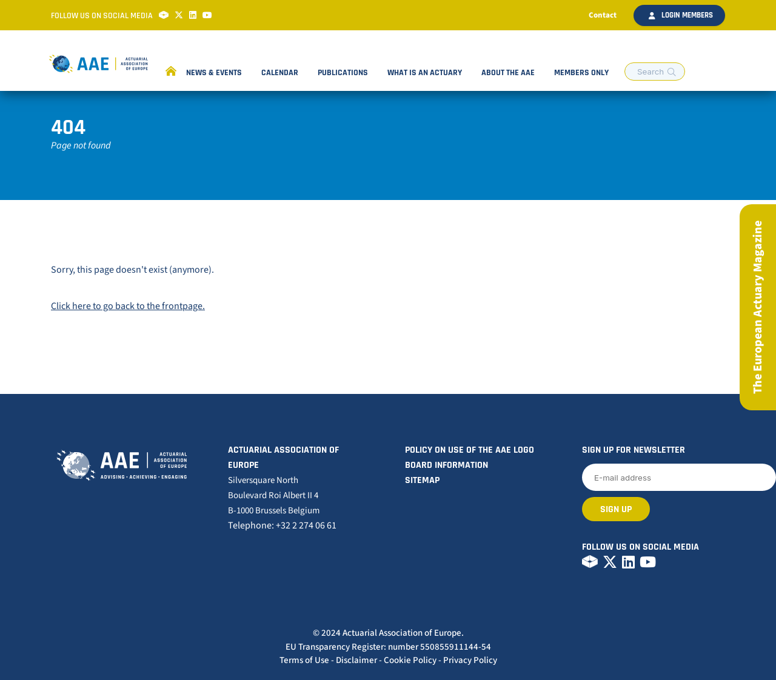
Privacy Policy (470, 660)
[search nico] (654, 71)
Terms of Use (304, 660)
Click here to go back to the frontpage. (128, 306)
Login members (681, 15)
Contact (603, 15)
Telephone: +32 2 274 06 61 (282, 525)
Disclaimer (356, 660)
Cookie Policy (410, 660)
